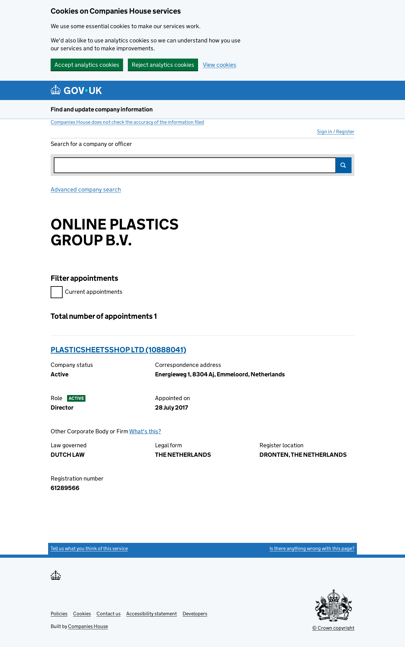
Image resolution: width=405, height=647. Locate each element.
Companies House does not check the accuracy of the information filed (127, 122)
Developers (195, 614)
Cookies (82, 614)
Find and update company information (102, 109)
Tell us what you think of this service (89, 548)
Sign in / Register (335, 132)
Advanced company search (86, 189)
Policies (59, 614)
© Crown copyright (333, 628)
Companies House (88, 626)
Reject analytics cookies (163, 64)
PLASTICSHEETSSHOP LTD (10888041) (118, 349)
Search (344, 165)
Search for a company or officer (91, 144)
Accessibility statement (151, 614)
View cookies (219, 65)
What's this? (145, 431)
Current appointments (86, 292)
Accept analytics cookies (86, 64)
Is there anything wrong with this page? (312, 548)
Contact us (109, 614)
